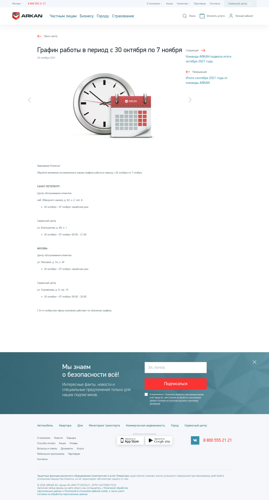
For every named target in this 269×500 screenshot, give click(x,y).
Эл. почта (156, 367)
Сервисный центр (240, 3)
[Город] (17, 3)
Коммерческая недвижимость (145, 425)
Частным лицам (63, 16)
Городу (103, 16)
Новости (58, 437)
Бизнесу (87, 16)
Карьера (71, 437)
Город (175, 425)
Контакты (215, 3)
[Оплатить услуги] (212, 16)
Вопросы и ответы (47, 448)
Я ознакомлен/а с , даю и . (177, 399)
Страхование (123, 16)
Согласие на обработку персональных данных (62, 494)
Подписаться (175, 383)
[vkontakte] (195, 440)
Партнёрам (200, 3)
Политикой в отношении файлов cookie (86, 491)
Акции (169, 3)
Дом (80, 425)
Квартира (65, 425)
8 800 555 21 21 (217, 440)
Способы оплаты (46, 443)
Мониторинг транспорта (104, 425)
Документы (67, 448)
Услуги (80, 448)
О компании (43, 437)
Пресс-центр (50, 36)
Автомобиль (45, 425)
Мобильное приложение (50, 453)
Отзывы (74, 443)
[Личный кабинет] (241, 16)
